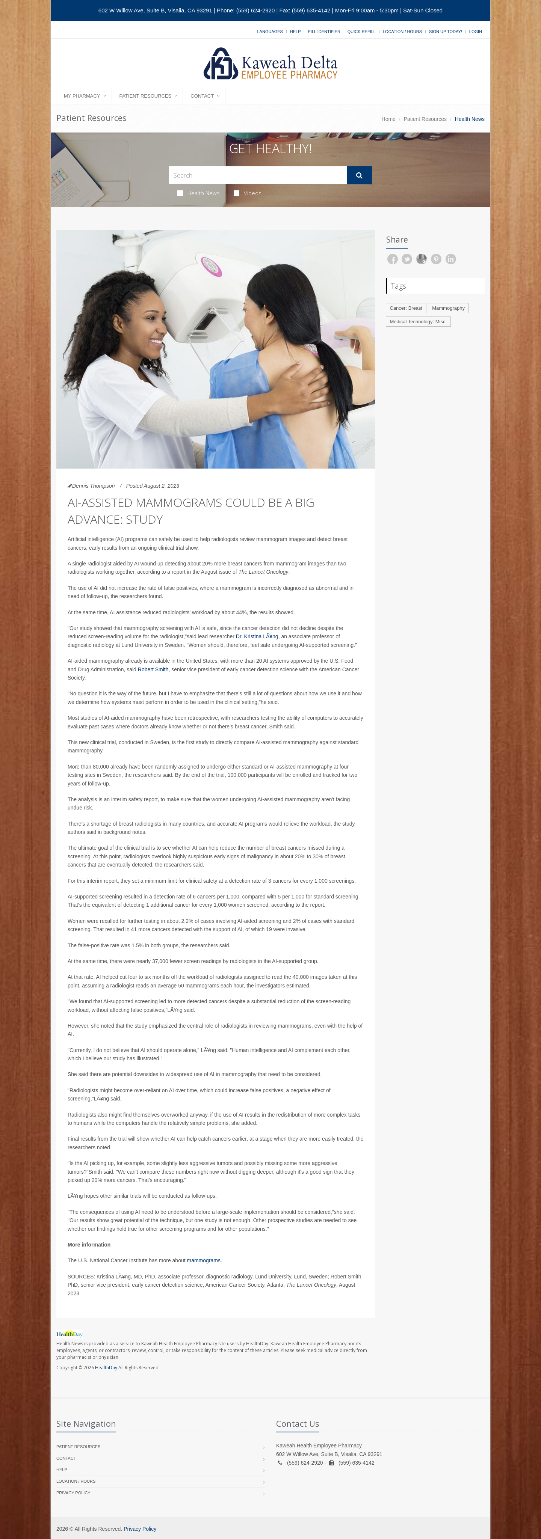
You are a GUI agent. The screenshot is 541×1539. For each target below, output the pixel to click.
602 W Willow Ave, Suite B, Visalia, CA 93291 (155, 10)
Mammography (448, 308)
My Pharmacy (82, 96)
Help (295, 31)
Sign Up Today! (445, 31)
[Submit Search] (359, 175)
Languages (270, 31)
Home (389, 119)
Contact (202, 96)
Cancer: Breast (406, 308)
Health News (198, 193)
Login (475, 31)
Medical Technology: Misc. (418, 321)
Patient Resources (145, 96)
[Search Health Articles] (258, 175)
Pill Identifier (324, 31)
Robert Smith (153, 669)
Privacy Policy (73, 1493)
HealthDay (106, 1367)
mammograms (204, 1260)
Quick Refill (362, 31)
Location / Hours (402, 31)
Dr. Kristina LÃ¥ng (257, 636)
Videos (247, 193)
